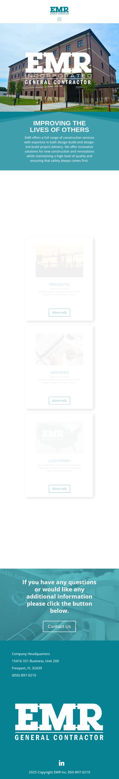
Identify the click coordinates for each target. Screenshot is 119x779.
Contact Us (59, 626)
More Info (59, 324)
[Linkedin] (61, 763)
